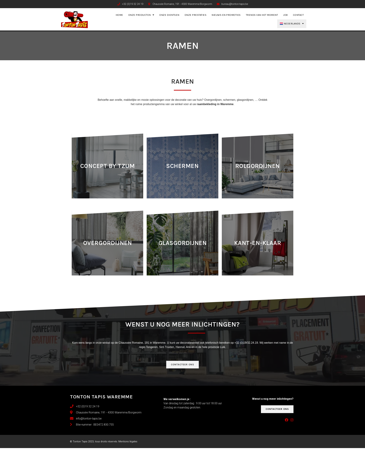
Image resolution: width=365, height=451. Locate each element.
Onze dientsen (169, 15)
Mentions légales (127, 441)
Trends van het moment (262, 15)
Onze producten (141, 15)
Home (119, 15)
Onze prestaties (196, 15)
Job (285, 15)
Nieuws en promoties (226, 15)
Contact (298, 15)
